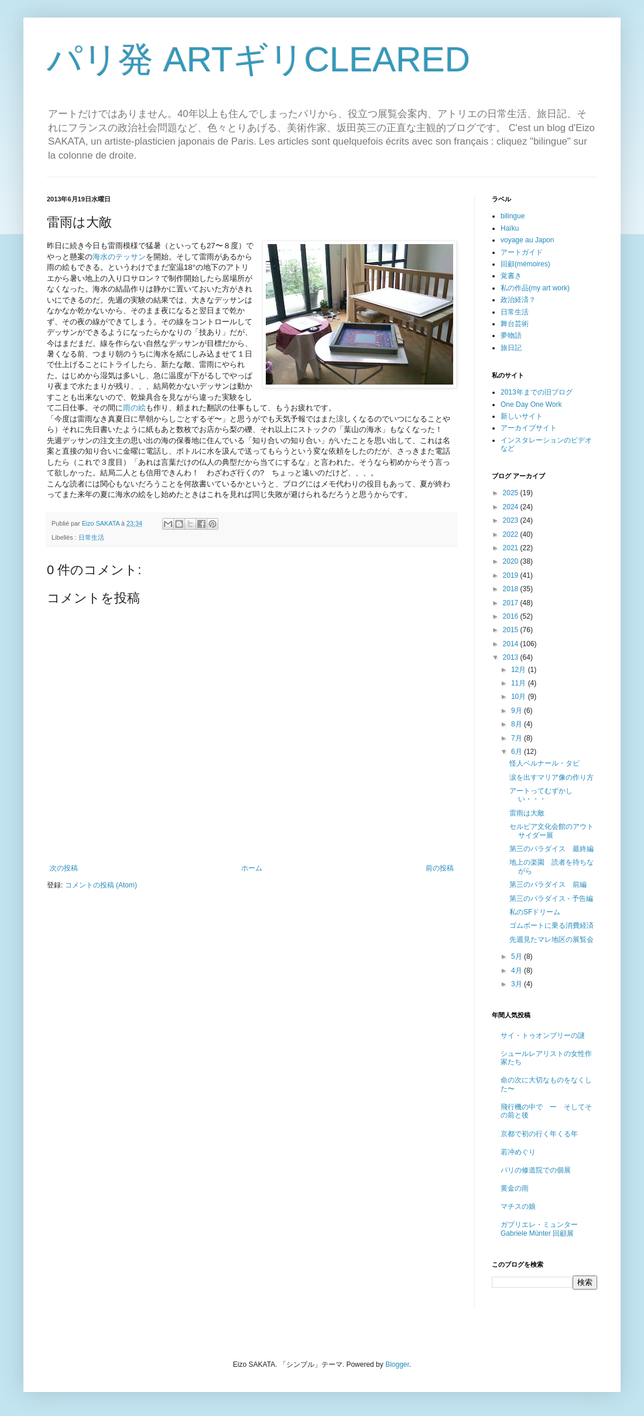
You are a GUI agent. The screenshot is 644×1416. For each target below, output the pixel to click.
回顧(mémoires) (525, 264)
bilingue (513, 216)
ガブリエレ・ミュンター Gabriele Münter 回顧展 (539, 1228)
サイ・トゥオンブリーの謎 (543, 1035)
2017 (511, 603)
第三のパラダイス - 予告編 (551, 898)
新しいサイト (522, 416)
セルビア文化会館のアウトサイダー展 (551, 830)
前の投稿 (440, 868)
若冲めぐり (518, 1152)
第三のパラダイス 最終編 (551, 849)
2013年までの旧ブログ (537, 392)
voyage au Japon (527, 240)
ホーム (251, 868)
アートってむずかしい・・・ (541, 795)
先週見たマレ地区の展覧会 (551, 939)
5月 (517, 956)
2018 (511, 589)
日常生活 (91, 537)
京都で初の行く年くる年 (539, 1134)
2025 (511, 493)
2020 (511, 561)
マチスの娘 (518, 1206)
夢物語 (511, 335)
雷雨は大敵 (526, 813)
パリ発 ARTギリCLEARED (258, 59)
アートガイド (522, 252)
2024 (511, 507)
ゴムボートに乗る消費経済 (551, 925)
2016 (511, 616)
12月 (519, 670)
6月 (517, 752)
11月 (519, 683)
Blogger (397, 1364)
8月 (517, 724)
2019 (511, 575)
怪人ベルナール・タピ (544, 763)
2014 (511, 644)
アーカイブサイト (529, 428)
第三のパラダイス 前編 (548, 884)
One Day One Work (531, 404)
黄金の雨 (515, 1188)
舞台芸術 (515, 324)
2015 (511, 630)
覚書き (511, 276)
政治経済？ (518, 300)
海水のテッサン (119, 256)
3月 (517, 984)
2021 (511, 548)
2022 (511, 534)
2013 (511, 657)
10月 (519, 696)
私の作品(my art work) (535, 288)
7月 (517, 738)
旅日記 (511, 348)
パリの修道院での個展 (536, 1170)
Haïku (510, 228)
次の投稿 (64, 868)
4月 (517, 970)
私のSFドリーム (534, 912)
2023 (511, 520)
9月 (517, 711)
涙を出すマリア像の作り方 (551, 777)
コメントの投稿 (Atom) (101, 885)
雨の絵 (134, 407)
